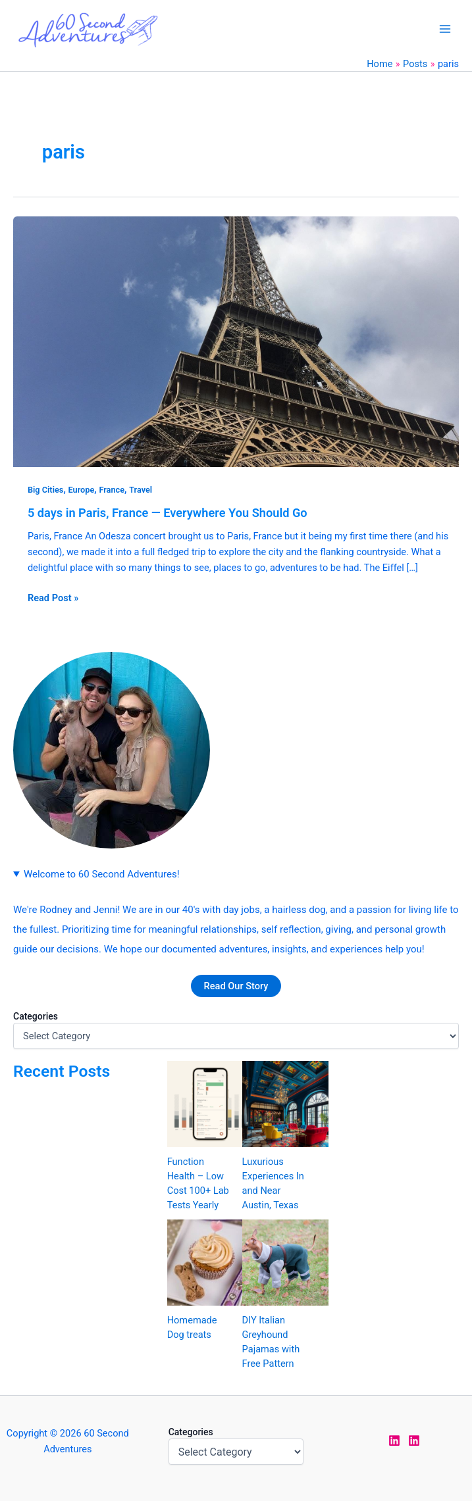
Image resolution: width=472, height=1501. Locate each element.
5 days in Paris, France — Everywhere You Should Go (167, 513)
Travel (140, 490)
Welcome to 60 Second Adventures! (102, 874)
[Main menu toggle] (445, 29)
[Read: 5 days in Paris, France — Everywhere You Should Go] (236, 341)
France (111, 490)
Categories (35, 1016)
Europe (81, 490)
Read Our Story (236, 986)
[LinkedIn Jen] (394, 1440)
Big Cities (46, 490)
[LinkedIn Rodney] (414, 1440)
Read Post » (53, 597)
